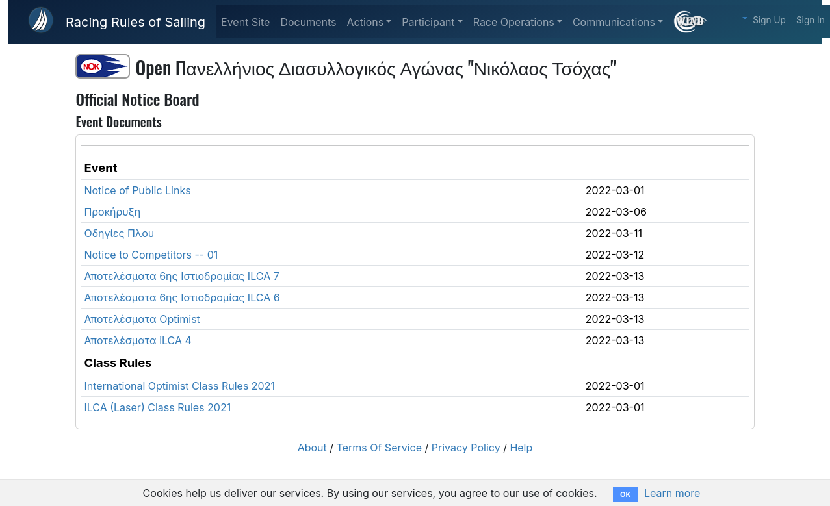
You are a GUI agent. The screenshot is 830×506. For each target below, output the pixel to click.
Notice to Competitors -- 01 (151, 254)
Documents (308, 22)
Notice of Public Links (137, 190)
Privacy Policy (466, 447)
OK (625, 494)
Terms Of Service (379, 447)
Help (521, 447)
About (312, 447)
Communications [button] (614, 22)
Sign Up (769, 20)
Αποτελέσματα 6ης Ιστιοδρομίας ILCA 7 (181, 276)
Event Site (245, 22)
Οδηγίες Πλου (119, 233)
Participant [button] (428, 22)
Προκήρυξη (112, 211)
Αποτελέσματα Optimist (142, 318)
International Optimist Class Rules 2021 (179, 385)
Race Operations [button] (513, 22)
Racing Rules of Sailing (135, 22)
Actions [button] (364, 22)
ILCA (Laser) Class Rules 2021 (157, 407)
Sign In (810, 20)
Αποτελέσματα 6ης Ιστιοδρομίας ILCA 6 (181, 297)
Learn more (672, 493)
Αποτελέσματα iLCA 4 (137, 340)
